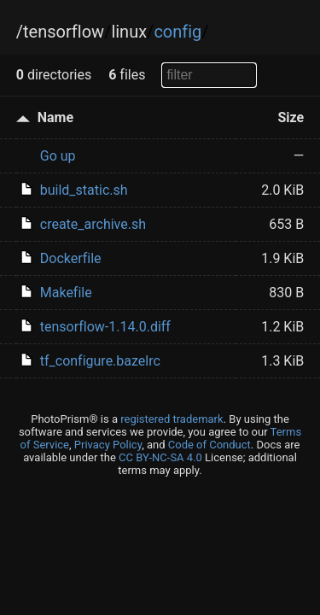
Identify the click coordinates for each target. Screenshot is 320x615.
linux (129, 31)
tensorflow (63, 31)
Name (55, 117)
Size (291, 117)
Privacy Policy (108, 444)
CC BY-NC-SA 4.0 (160, 457)
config (177, 31)
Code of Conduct (209, 444)
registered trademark (171, 419)
